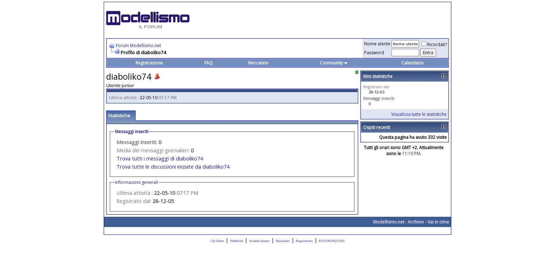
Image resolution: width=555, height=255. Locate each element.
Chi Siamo (217, 241)
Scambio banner (259, 241)
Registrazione (149, 63)
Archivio (416, 222)
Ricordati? (434, 44)
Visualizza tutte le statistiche (419, 114)
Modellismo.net (388, 222)
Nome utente (377, 44)
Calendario (412, 63)
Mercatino (258, 63)
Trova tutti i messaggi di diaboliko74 (159, 158)
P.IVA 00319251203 (331, 241)
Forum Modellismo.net (138, 45)
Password (374, 53)
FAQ (208, 63)
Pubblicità (236, 241)
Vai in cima (438, 222)
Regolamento (304, 241)
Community (334, 63)
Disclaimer (283, 241)
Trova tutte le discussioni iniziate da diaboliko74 (172, 166)
